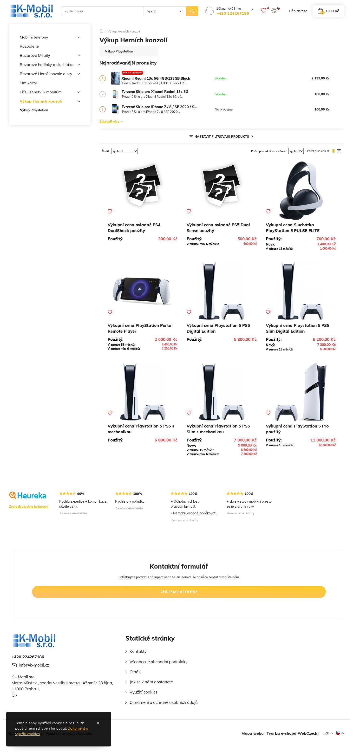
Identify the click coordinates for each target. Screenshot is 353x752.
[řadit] (124, 151)
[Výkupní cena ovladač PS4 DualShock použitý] (142, 185)
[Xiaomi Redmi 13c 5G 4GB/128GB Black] (115, 78)
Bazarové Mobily (50, 55)
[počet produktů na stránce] (296, 151)
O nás (135, 671)
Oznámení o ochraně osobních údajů (164, 702)
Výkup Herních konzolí (50, 101)
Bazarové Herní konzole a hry (50, 74)
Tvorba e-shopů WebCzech (292, 733)
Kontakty (138, 651)
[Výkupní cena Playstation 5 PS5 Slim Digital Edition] (301, 291)
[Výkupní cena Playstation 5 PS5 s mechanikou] (142, 392)
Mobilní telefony (50, 37)
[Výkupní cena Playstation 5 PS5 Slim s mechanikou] (221, 392)
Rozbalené (29, 46)
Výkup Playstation (34, 110)
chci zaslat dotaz (179, 592)
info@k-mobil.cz (34, 665)
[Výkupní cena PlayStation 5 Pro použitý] (301, 392)
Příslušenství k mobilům (50, 92)
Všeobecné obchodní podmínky (159, 661)
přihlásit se (298, 11)
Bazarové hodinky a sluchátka (50, 65)
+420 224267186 (232, 13)
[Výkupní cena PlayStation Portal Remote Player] (142, 291)
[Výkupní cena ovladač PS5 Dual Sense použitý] (221, 185)
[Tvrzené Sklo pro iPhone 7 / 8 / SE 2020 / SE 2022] (115, 109)
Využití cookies (143, 691)
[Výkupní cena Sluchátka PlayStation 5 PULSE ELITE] (301, 190)
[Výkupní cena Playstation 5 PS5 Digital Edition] (221, 291)
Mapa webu (253, 733)
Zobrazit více (109, 121)
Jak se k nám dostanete (151, 681)
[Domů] (101, 30)
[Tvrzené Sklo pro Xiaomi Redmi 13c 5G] (115, 94)
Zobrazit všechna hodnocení (28, 506)
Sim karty (28, 82)
